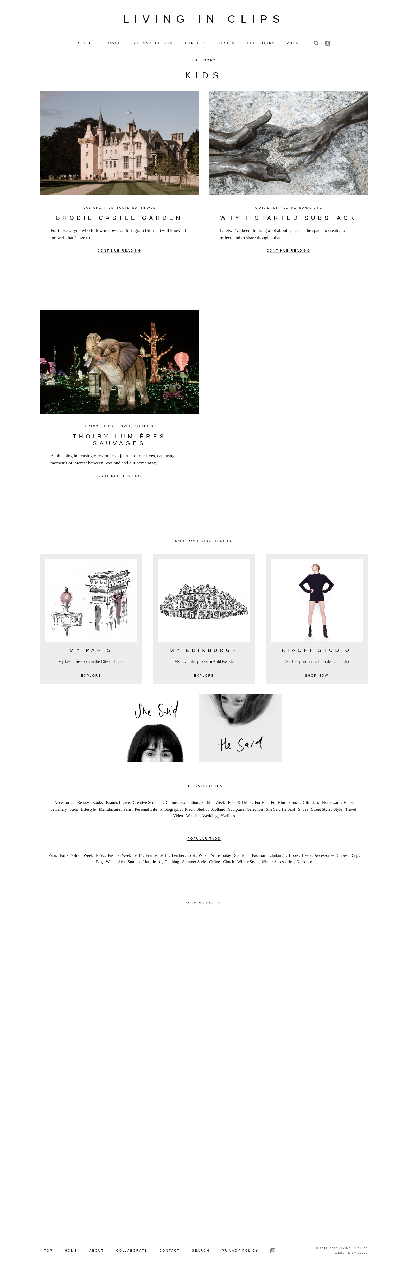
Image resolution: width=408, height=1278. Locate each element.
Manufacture (109, 811)
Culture (92, 209)
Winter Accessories (278, 864)
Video (178, 818)
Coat (191, 857)
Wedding (209, 818)
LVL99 (363, 1254)
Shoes (303, 811)
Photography (171, 811)
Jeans (157, 864)
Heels (306, 857)
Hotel (348, 804)
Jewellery (59, 811)
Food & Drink (240, 804)
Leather (178, 857)
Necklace (304, 864)
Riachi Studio (196, 811)
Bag (99, 864)
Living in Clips (204, 20)
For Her (261, 804)
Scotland (127, 209)
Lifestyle (277, 209)
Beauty (83, 804)
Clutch (228, 864)
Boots (293, 857)
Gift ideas (311, 804)
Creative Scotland (148, 804)
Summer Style (194, 864)
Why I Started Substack (288, 220)
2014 (138, 857)
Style (338, 811)
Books (97, 804)
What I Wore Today (215, 857)
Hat (146, 864)
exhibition (189, 804)
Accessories (64, 804)
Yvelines (144, 428)
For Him (278, 804)
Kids (109, 209)
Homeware (331, 804)
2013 (164, 857)
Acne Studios (129, 864)
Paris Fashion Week (76, 857)
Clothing (171, 864)
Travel (148, 209)
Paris (127, 811)
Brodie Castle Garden (119, 220)
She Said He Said (280, 811)
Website (192, 818)
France (93, 428)
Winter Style (247, 864)
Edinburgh (277, 857)
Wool (110, 864)
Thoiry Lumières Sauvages (119, 442)
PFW (100, 857)
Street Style (320, 811)
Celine (214, 864)
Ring (354, 857)
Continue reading (120, 252)
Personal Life (306, 209)
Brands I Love (118, 804)
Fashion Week (213, 804)
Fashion (258, 857)
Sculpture (236, 811)
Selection (255, 811)
